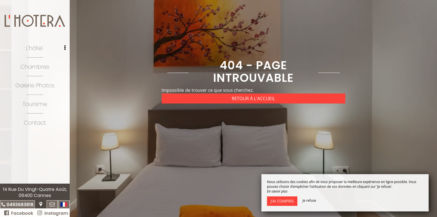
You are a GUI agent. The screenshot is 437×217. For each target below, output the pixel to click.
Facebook (18, 213)
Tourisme (35, 104)
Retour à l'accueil (253, 98)
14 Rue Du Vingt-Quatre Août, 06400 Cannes (35, 192)
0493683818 (19, 204)
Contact (35, 123)
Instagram (52, 213)
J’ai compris (282, 201)
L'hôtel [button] (45, 48)
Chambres (34, 67)
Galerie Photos (34, 85)
